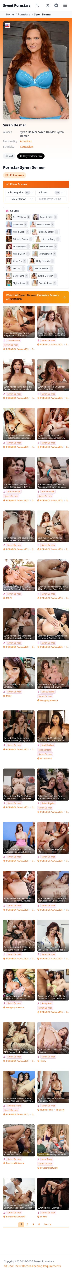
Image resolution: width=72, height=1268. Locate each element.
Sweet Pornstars (16, 5)
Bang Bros (67, 397)
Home (10, 14)
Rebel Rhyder (48, 803)
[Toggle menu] (65, 5)
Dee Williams (48, 691)
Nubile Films (46, 1109)
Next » (47, 1224)
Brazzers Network (15, 1163)
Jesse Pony (47, 1159)
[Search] (37, 5)
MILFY (9, 598)
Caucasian (26, 146)
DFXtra (43, 1216)
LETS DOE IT (46, 758)
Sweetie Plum (14, 1105)
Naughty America (49, 700)
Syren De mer (11, 344)
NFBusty (60, 1109)
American (26, 141)
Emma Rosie (13, 340)
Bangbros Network (15, 1216)
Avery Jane (47, 1003)
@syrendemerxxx (30, 156)
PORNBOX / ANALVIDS (17, 349)
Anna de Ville (13, 491)
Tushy (43, 1060)
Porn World (33, 349)
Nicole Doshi (45, 749)
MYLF (9, 695)
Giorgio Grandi (67, 446)
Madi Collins (48, 745)
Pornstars (24, 14)
